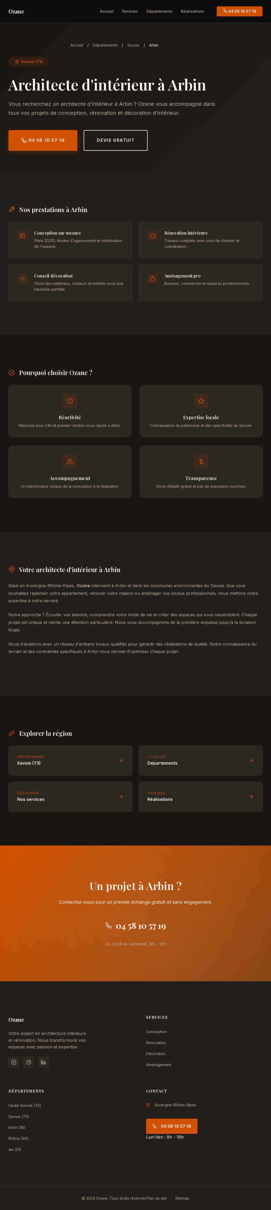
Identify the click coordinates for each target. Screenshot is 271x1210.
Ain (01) (14, 1149)
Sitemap (182, 1198)
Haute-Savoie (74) (24, 1105)
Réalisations (192, 11)
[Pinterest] (28, 1062)
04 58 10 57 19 (239, 10)
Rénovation (156, 1042)
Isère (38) (17, 1127)
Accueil (107, 11)
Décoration (155, 1053)
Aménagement (158, 1064)
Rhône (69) (18, 1138)
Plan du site (157, 1198)
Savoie (133, 45)
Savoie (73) (18, 1116)
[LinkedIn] (43, 1062)
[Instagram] (13, 1062)
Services (130, 11)
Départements (159, 11)
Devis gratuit (115, 140)
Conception (156, 1031)
